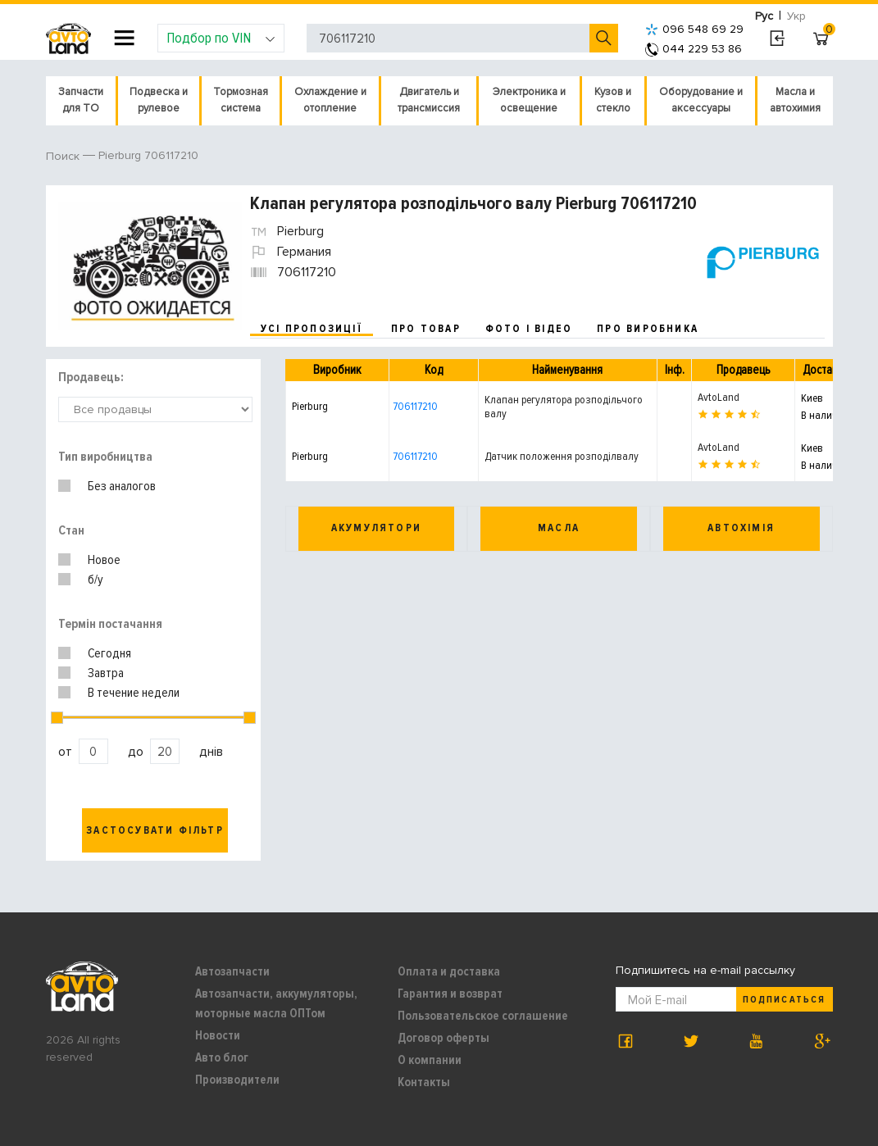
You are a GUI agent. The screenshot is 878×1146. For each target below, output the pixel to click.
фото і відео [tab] (529, 328)
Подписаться (784, 1000)
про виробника (647, 328)
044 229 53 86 (693, 49)
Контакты (424, 1082)
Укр (796, 16)
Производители (237, 1079)
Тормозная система (240, 100)
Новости (217, 1035)
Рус (764, 16)
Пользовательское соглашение (483, 1015)
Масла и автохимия (795, 100)
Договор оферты (443, 1037)
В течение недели (134, 692)
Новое (104, 560)
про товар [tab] (426, 328)
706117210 (415, 406)
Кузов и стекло (612, 100)
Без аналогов (122, 486)
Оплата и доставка (449, 971)
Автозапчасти (232, 971)
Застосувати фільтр (155, 830)
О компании (430, 1060)
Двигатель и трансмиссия (429, 100)
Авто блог (221, 1057)
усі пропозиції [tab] (311, 328)
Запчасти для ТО (80, 100)
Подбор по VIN (220, 38)
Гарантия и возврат (450, 993)
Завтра (106, 673)
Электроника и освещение (529, 100)
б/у (95, 579)
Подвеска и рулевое (159, 100)
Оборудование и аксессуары (701, 100)
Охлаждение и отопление (330, 100)
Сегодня (109, 653)
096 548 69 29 (694, 29)
